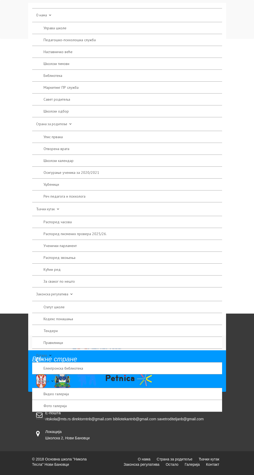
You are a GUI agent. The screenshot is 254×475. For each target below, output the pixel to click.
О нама (41, 15)
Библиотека (53, 75)
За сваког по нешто (59, 281)
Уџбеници (51, 184)
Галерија (42, 381)
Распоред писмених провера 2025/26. (75, 233)
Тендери (51, 330)
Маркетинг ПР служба (61, 87)
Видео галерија (56, 394)
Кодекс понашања (58, 318)
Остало (41, 355)
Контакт (42, 418)
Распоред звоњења (59, 257)
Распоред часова (58, 222)
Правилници (53, 342)
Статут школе (54, 307)
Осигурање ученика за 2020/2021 (71, 172)
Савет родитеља (57, 99)
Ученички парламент (60, 245)
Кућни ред (52, 269)
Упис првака (53, 136)
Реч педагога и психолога (64, 196)
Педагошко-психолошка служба (70, 40)
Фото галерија (55, 405)
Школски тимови (56, 63)
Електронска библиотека (63, 368)
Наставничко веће (58, 51)
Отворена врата (56, 148)
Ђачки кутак (45, 209)
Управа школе (55, 28)
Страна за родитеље (51, 124)
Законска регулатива (52, 294)
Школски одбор (56, 111)
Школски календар (59, 160)
